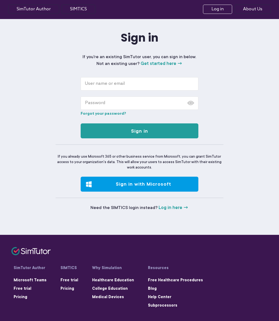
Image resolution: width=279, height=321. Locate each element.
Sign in (139, 131)
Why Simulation (107, 268)
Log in (217, 9)
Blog (152, 288)
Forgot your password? (103, 113)
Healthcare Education (113, 280)
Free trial (22, 288)
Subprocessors (162, 305)
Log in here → (173, 207)
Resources (158, 268)
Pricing (20, 297)
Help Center (159, 297)
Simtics (78, 9)
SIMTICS (68, 268)
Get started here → (161, 63)
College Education (110, 288)
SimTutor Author (34, 9)
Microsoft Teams (30, 280)
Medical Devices (108, 297)
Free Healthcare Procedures (175, 280)
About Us (252, 9)
